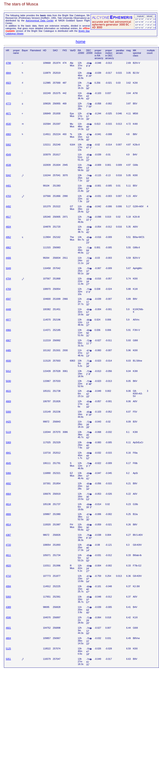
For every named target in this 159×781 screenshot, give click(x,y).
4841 (8, 452)
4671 (8, 113)
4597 (8, 299)
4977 (8, 319)
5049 (8, 268)
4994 (8, 586)
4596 (8, 617)
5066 (8, 473)
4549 (8, 154)
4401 (8, 185)
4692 (8, 483)
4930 (8, 360)
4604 (8, 226)
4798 (8, 63)
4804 (8, 638)
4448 (8, 309)
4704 (8, 278)
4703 (8, 196)
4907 (8, 340)
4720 (8, 545)
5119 (8, 432)
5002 (8, 144)
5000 (8, 411)
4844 (8, 73)
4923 (8, 82)
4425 (8, 421)
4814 (8, 524)
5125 (8, 648)
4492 (8, 206)
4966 (8, 330)
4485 (8, 350)
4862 (8, 247)
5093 (8, 596)
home (80, 42)
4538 (8, 165)
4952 (8, 237)
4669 (8, 401)
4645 (8, 463)
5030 (8, 381)
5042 (8, 175)
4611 (8, 555)
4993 (8, 134)
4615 (8, 391)
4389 (8, 607)
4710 (8, 576)
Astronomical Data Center (40, 20)
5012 (8, 371)
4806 (8, 514)
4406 (8, 258)
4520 (8, 93)
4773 (8, 103)
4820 (8, 565)
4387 (8, 535)
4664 (8, 494)
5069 (8, 442)
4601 (8, 627)
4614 (8, 504)
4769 (8, 289)
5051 (8, 659)
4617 (8, 216)
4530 (8, 124)
